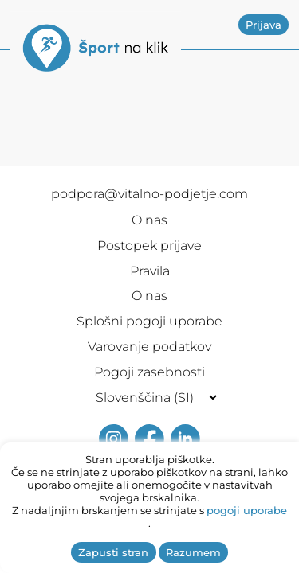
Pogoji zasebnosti (149, 372)
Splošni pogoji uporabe (149, 321)
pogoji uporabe (247, 510)
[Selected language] (149, 397)
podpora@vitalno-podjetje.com (149, 193)
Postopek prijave (149, 245)
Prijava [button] (263, 24)
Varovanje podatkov (149, 346)
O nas (149, 220)
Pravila (150, 271)
